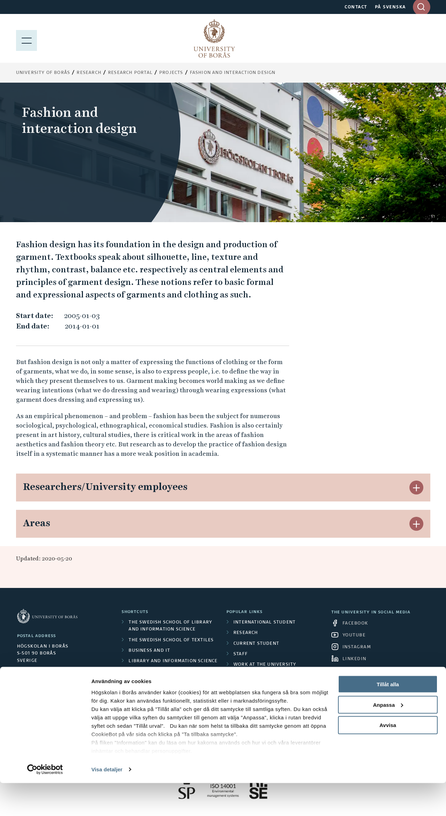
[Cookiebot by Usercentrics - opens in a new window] (45, 802)
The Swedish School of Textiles (171, 640)
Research (89, 72)
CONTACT (356, 7)
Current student (256, 643)
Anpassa (388, 738)
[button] (416, 487)
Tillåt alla (388, 717)
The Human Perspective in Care (170, 671)
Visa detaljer (106, 802)
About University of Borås (269, 675)
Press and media (255, 685)
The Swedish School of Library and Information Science (170, 626)
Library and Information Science (173, 661)
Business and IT (149, 650)
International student (264, 622)
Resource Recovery (154, 692)
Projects (171, 72)
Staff (240, 654)
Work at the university (264, 664)
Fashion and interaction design (233, 72)
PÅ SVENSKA (390, 7)
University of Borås (43, 72)
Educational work (153, 682)
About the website (258, 696)
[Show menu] (26, 38)
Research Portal (130, 72)
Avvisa (387, 758)
